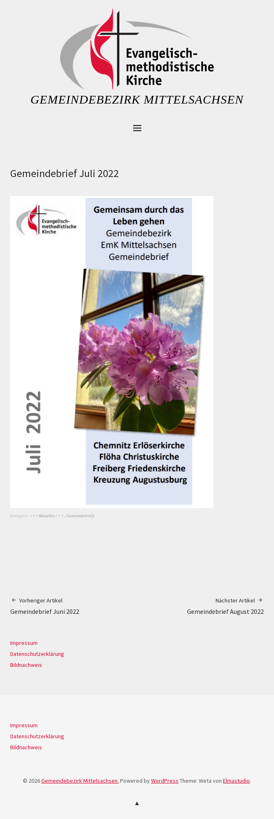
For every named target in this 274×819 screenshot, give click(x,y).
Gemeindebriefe (80, 515)
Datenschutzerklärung (37, 653)
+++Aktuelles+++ (46, 515)
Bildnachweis (26, 664)
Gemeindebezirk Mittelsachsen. (80, 780)
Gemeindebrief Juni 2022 (44, 605)
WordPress (164, 780)
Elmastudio (236, 780)
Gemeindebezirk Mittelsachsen (136, 99)
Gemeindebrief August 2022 (225, 605)
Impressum (24, 642)
